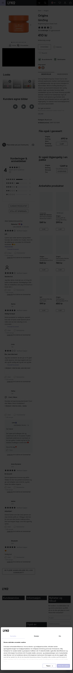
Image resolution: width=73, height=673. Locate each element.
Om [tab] (60, 636)
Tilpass (49, 666)
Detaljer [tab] (36, 636)
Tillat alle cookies (63, 666)
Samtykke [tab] (13, 636)
